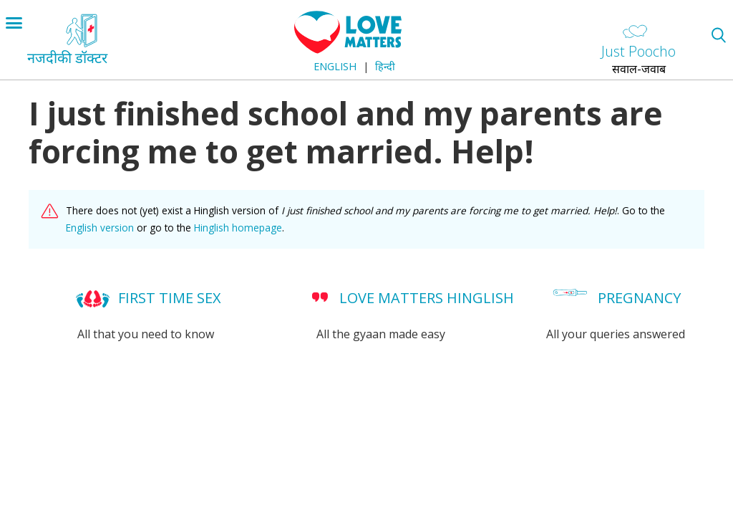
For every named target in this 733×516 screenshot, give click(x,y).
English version (100, 227)
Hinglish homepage (238, 227)
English (335, 66)
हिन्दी (385, 66)
